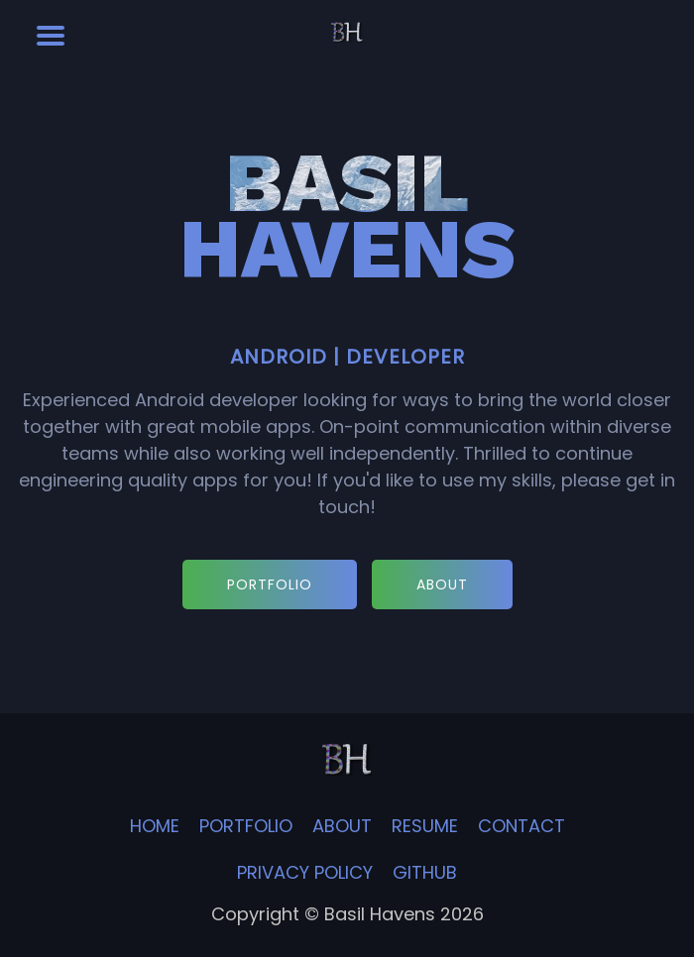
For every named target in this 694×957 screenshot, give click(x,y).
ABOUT (442, 584)
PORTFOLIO (269, 584)
